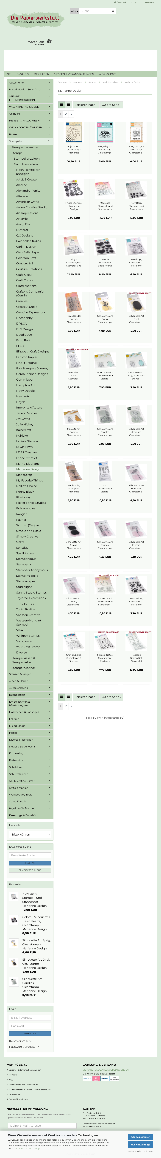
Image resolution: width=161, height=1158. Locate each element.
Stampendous (26, 559)
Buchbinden (17, 694)
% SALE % (23, 74)
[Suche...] (74, 11)
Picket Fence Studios (31, 503)
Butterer (22, 230)
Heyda (20, 402)
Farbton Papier (26, 357)
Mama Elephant (27, 463)
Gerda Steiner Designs (32, 374)
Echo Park (23, 340)
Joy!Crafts (23, 419)
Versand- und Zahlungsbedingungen (106, 1070)
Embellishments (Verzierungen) (19, 703)
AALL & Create (26, 179)
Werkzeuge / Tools (20, 794)
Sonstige (22, 547)
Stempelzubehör (23, 668)
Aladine (21, 185)
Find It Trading (26, 363)
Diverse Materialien (21, 739)
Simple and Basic (28, 531)
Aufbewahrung (18, 687)
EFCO (20, 346)
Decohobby (24, 318)
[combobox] (86, 105)
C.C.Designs (24, 235)
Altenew (22, 196)
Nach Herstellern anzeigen (28, 172)
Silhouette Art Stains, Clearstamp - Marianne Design (73, 545)
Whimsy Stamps (28, 635)
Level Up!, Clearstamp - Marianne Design (136, 262)
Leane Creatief (26, 458)
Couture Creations (29, 269)
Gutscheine (16, 82)
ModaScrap (24, 475)
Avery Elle (23, 224)
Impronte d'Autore (29, 407)
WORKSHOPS (107, 74)
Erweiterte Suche (30, 870)
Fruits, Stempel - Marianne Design (73, 206)
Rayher (21, 519)
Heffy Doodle (25, 390)
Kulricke (22, 435)
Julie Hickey (24, 424)
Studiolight (24, 587)
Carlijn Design (26, 246)
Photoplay (23, 497)
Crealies (22, 301)
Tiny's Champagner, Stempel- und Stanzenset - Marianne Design (73, 262)
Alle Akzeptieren (140, 1137)
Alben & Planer (18, 681)
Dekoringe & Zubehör (22, 815)
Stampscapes (25, 581)
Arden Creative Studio (31, 207)
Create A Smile (26, 307)
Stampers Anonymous (32, 570)
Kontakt (13, 1075)
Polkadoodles (25, 508)
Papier (13, 732)
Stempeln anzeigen (25, 147)
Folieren (14, 718)
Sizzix (20, 542)
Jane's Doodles (26, 413)
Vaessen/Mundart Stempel (28, 622)
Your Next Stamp (28, 647)
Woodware (24, 641)
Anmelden (30, 1033)
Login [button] (134, 2)
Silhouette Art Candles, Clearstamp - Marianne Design (105, 432)
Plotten (14, 134)
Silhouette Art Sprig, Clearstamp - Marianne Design (105, 319)
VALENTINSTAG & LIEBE (24, 106)
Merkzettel (148, 2)
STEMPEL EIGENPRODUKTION (22, 98)
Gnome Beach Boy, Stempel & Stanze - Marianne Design (136, 375)
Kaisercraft (23, 430)
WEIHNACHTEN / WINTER (25, 127)
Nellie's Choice (26, 486)
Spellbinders (25, 553)
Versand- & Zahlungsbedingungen (25, 1070)
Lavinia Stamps (27, 441)
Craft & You (24, 275)
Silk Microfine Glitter (21, 780)
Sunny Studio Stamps (31, 592)
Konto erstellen (20, 1041)
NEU (10, 74)
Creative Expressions (31, 312)
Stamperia (23, 564)
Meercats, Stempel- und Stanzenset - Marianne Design (105, 206)
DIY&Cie (21, 323)
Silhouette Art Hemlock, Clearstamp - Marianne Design (136, 488)
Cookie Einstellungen (19, 1099)
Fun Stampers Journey (32, 368)
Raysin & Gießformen (22, 808)
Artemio (22, 218)
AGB (11, 1080)
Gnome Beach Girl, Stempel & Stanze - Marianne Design (105, 375)
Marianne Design (28, 469)
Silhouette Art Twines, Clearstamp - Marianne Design (105, 545)
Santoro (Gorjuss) (28, 525)
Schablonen (16, 767)
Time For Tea (25, 603)
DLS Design (24, 329)
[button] (120, 2)
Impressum (14, 1095)
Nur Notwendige (140, 1144)
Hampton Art (25, 385)
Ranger (21, 514)
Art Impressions (27, 213)
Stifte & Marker (18, 787)
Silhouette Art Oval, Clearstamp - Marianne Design (136, 319)
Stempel (17, 153)
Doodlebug (24, 334)
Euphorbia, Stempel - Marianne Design (74, 488)
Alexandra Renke (28, 190)
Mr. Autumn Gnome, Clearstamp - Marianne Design (74, 432)
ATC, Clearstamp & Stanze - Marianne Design (105, 488)
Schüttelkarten (18, 774)
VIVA (19, 630)
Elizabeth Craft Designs (32, 351)
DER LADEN (41, 74)
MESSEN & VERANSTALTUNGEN (74, 74)
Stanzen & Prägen (20, 674)
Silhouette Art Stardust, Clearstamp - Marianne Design (136, 432)
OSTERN (14, 113)
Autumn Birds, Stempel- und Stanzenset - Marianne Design (105, 601)
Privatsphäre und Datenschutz (23, 1084)
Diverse (21, 652)
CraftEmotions (26, 286)
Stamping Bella (27, 576)
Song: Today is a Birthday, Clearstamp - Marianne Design (136, 149)
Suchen (30, 863)
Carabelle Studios (28, 241)
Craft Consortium (28, 280)
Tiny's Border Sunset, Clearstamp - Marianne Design (74, 319)
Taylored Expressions (31, 598)
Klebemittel (16, 760)
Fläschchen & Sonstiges (24, 712)
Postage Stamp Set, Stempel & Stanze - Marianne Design (136, 658)
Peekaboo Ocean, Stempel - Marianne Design (73, 375)
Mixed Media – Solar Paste (25, 89)
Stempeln (15, 141)
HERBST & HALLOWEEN (24, 120)
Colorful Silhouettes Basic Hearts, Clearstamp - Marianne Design (105, 262)
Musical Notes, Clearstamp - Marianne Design (105, 658)
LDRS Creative (26, 452)
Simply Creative (27, 536)
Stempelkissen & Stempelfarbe (23, 660)
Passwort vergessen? (24, 1046)
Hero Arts (23, 396)
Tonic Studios (25, 609)
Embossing (16, 753)
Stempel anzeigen (27, 158)
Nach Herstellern (26, 164)
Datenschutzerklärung (28, 1148)
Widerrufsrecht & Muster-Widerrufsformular (29, 1089)
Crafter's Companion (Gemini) (30, 293)
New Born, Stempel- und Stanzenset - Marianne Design (136, 206)
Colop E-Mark (17, 801)
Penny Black (25, 491)
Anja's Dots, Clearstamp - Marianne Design (74, 149)
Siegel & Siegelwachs (22, 746)
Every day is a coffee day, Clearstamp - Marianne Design (105, 149)
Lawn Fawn (24, 447)
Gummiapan (25, 379)
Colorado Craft (26, 258)
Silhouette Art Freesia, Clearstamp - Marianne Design (136, 545)
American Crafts (27, 202)
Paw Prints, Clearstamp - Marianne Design (136, 601)
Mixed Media (17, 725)
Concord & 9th (26, 263)
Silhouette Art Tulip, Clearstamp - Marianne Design (73, 601)
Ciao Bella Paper (28, 252)
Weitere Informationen (140, 1151)
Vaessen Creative (28, 615)
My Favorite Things (29, 480)
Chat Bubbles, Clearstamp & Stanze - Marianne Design (73, 658)
